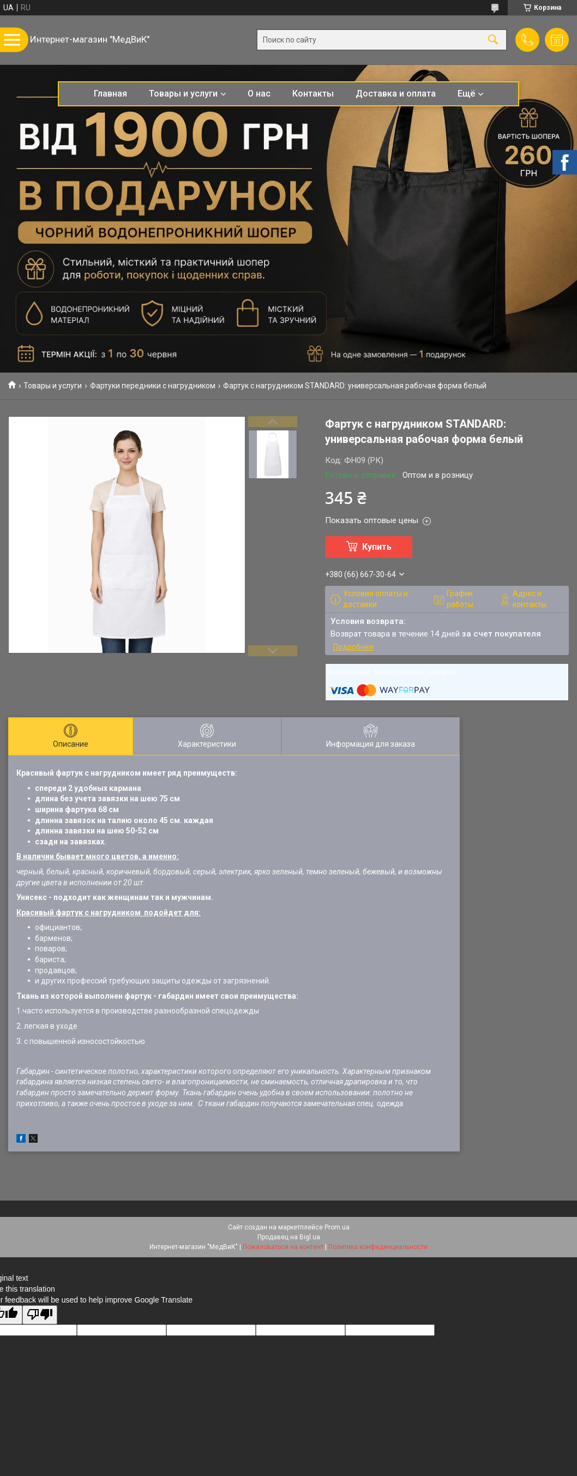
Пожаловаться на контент (283, 1247)
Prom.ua (337, 1227)
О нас (259, 93)
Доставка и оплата (396, 93)
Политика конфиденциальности (378, 1247)
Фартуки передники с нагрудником (152, 385)
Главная (110, 93)
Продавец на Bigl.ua (288, 1237)
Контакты (313, 93)
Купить (377, 547)
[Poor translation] (39, 1314)
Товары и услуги (183, 93)
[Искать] (493, 40)
